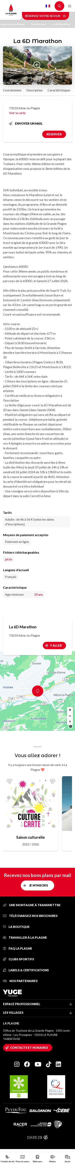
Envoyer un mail (26, 123)
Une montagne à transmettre (32, 905)
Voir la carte (17, 113)
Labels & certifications (26, 970)
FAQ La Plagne (17, 948)
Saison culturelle (30, 837)
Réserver (54, 134)
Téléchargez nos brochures (30, 916)
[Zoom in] (70, 710)
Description (34, 90)
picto (8, 559)
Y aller (56, 645)
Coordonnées (12, 90)
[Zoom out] (70, 716)
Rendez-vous (40, 24)
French (48, 6)
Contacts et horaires (29, 1047)
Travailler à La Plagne (25, 937)
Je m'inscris (38, 885)
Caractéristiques (59, 90)
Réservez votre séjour (45, 16)
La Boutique (16, 926)
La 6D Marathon (61, 24)
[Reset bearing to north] (70, 722)
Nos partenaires (20, 981)
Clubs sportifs (18, 959)
